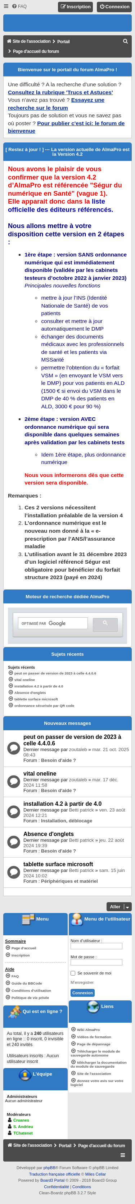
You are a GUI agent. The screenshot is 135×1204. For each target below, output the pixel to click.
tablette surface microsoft (58, 864)
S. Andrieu (23, 1127)
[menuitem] (19, 6)
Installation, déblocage (66, 820)
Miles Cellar (95, 1174)
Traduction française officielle (54, 1174)
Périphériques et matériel (69, 881)
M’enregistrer (82, 982)
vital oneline (39, 774)
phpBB (49, 1168)
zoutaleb (78, 749)
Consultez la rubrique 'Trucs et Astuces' (60, 92)
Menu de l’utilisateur (100, 919)
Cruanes (21, 1120)
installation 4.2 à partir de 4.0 (62, 804)
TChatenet (23, 1133)
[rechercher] (52, 624)
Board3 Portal (52, 1180)
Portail (63, 41)
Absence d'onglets (48, 834)
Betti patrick (81, 810)
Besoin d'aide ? (58, 760)
